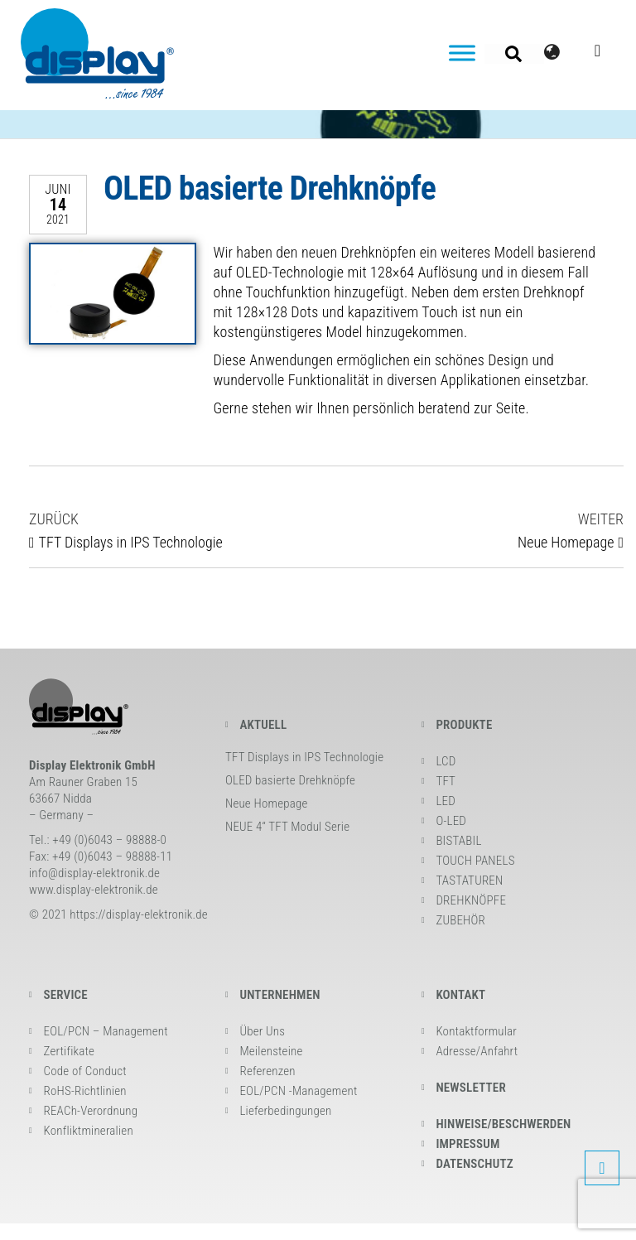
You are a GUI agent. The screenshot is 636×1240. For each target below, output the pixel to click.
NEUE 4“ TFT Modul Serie (287, 826)
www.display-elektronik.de (93, 889)
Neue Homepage (266, 803)
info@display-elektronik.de (94, 873)
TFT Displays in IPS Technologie (304, 757)
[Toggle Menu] (462, 52)
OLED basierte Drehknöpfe (290, 780)
